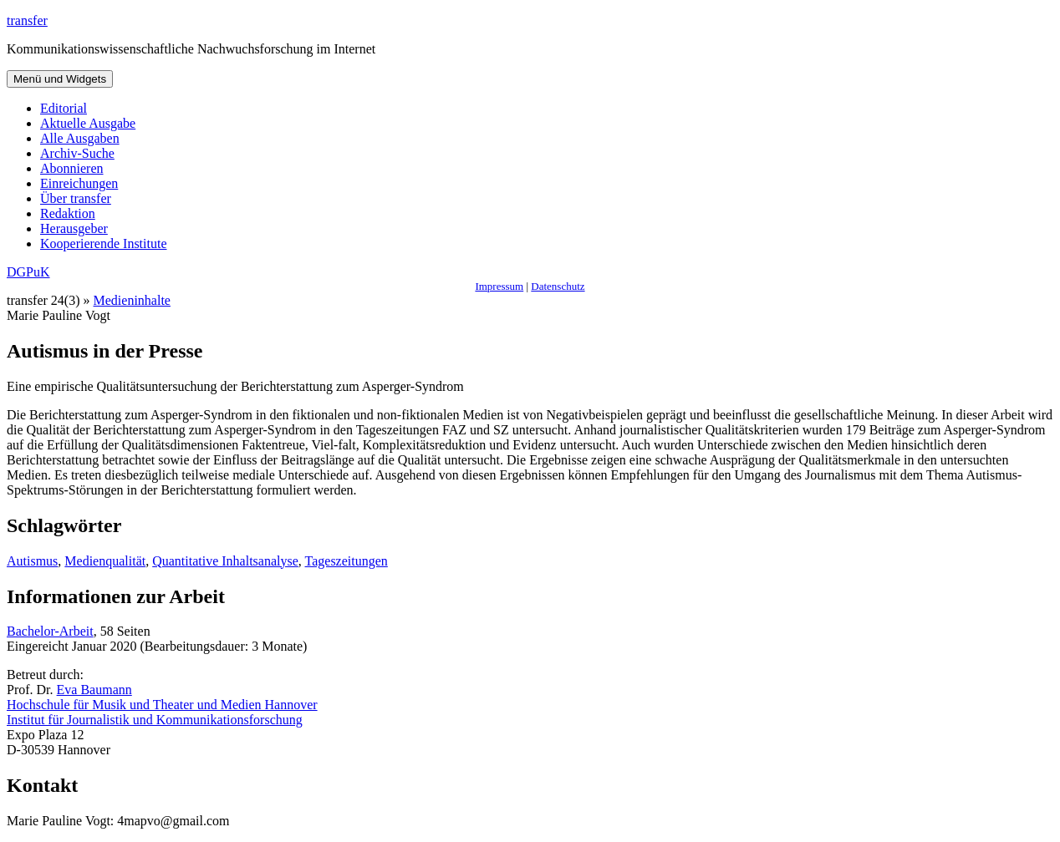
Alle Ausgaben (80, 138)
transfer (27, 20)
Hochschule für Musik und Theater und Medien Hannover (162, 704)
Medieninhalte (132, 300)
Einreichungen (79, 183)
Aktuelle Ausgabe (87, 123)
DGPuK (28, 272)
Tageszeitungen (346, 561)
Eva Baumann (94, 689)
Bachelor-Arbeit (50, 631)
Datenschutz (557, 286)
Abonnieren (72, 168)
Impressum (499, 286)
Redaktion (67, 213)
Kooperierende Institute (103, 243)
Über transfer (75, 198)
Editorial (63, 108)
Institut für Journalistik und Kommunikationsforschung (155, 720)
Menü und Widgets (59, 79)
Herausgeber (74, 228)
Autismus (32, 561)
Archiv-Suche (77, 153)
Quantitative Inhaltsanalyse (225, 561)
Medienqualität (104, 561)
